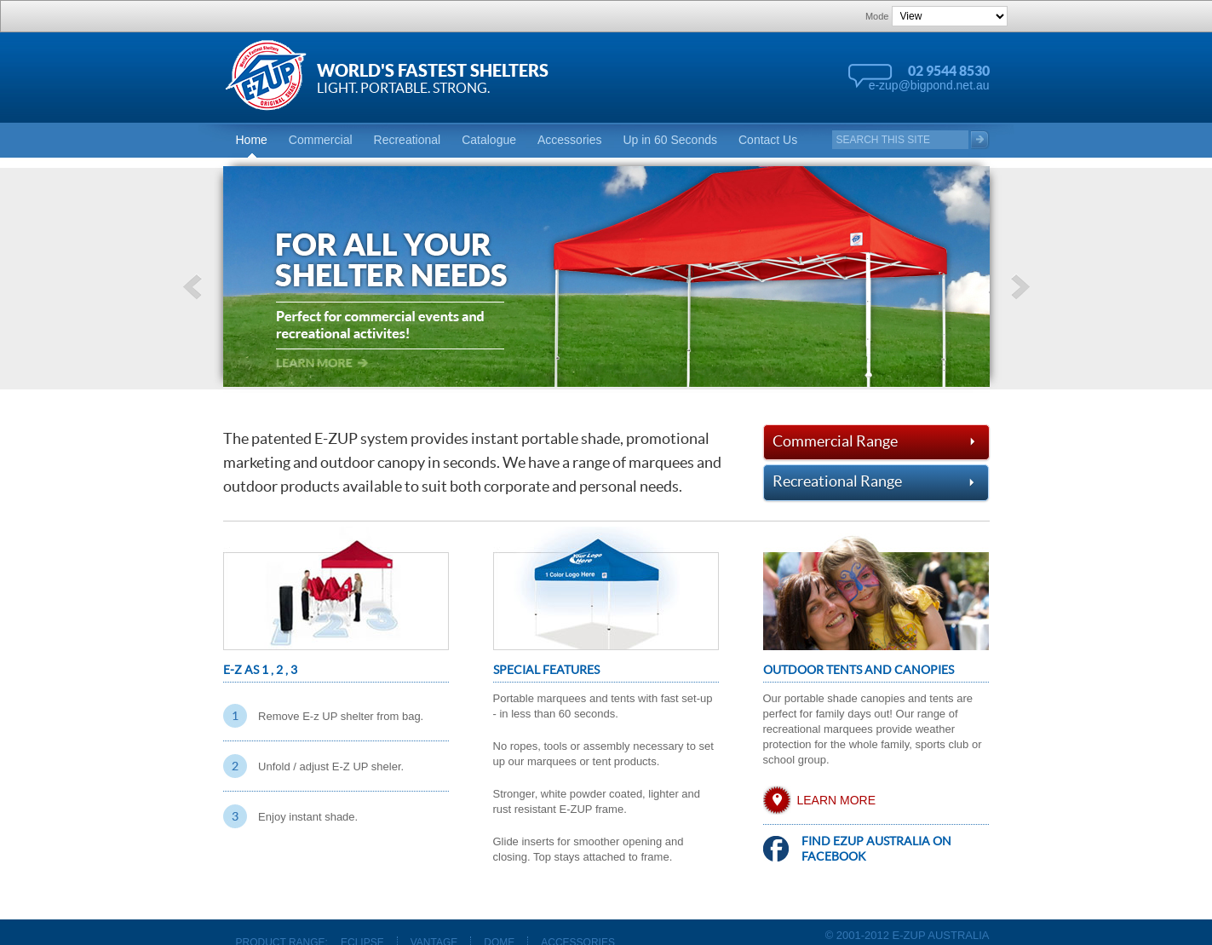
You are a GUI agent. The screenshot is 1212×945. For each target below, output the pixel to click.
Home (251, 140)
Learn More (836, 800)
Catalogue (489, 140)
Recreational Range (876, 481)
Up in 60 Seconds (670, 140)
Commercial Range (876, 440)
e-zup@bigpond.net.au (929, 85)
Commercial (321, 140)
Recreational (407, 140)
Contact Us (767, 140)
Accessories (569, 140)
